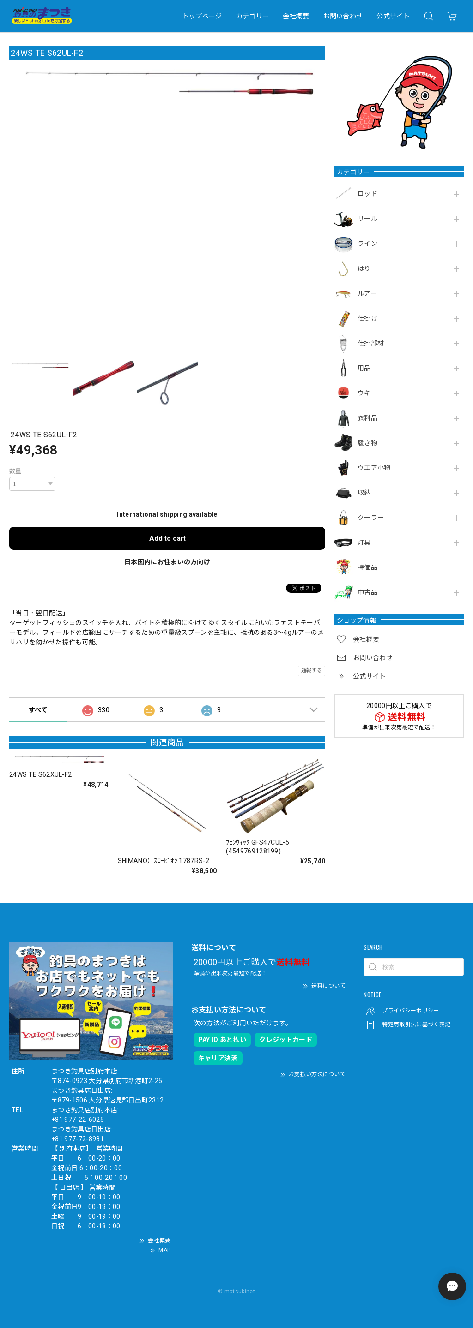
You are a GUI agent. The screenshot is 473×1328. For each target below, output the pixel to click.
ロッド (367, 193)
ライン (367, 243)
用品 (364, 368)
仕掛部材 (371, 343)
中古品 (367, 592)
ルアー (367, 293)
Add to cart (167, 538)
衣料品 (367, 418)
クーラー (371, 517)
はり (364, 268)
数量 (15, 471)
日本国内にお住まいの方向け (167, 562)
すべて (38, 710)
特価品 (367, 567)
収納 (364, 492)
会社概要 (296, 16)
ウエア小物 (374, 467)
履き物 (367, 443)
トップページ (202, 16)
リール (367, 218)
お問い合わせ (343, 16)
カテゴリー (252, 16)
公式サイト (393, 16)
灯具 (364, 542)
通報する (311, 670)
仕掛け (367, 318)
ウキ (364, 393)
